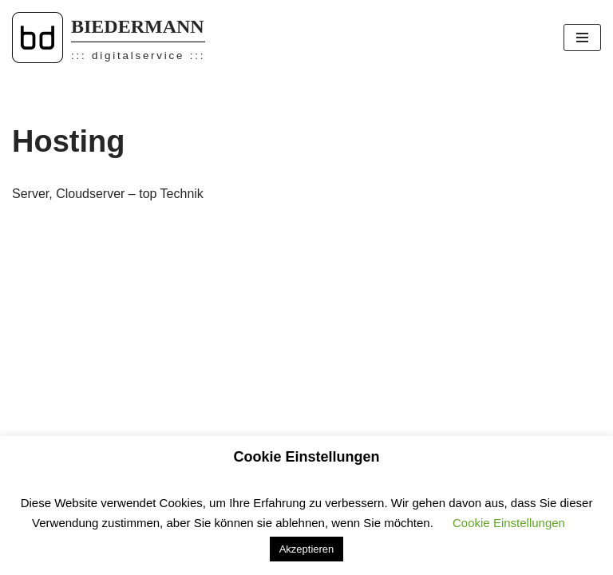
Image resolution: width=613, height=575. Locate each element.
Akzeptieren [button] (306, 549)
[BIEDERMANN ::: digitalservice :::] (108, 38)
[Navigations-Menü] (582, 37)
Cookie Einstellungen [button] (509, 522)
